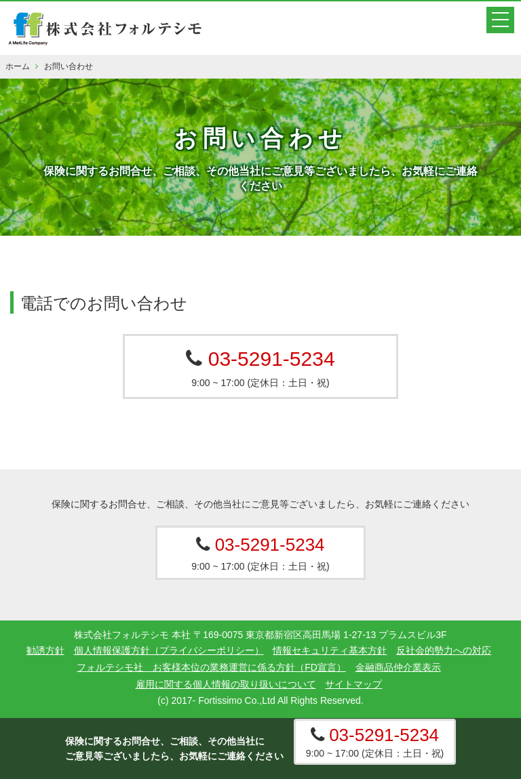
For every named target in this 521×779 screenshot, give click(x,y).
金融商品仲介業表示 (398, 667)
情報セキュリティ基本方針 (330, 650)
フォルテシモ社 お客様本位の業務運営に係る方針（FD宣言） (211, 667)
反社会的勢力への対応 (443, 650)
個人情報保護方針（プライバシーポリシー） (169, 650)
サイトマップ (353, 684)
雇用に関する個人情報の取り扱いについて (226, 684)
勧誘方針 (45, 650)
